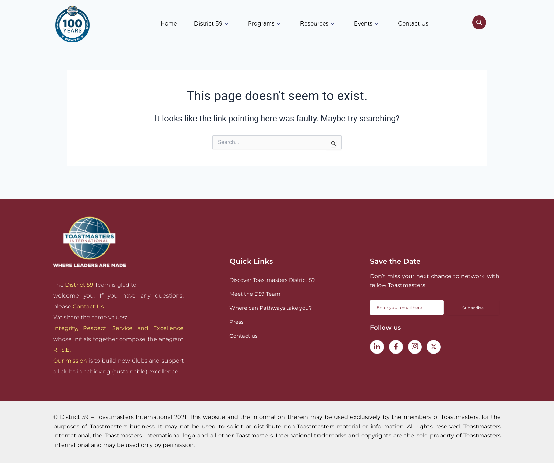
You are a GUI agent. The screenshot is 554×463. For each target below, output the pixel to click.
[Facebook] (396, 347)
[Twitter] (434, 347)
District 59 (211, 23)
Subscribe (473, 308)
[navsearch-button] (479, 23)
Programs (264, 23)
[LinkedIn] (377, 347)
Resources (317, 23)
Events (366, 23)
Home (169, 23)
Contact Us (413, 23)
